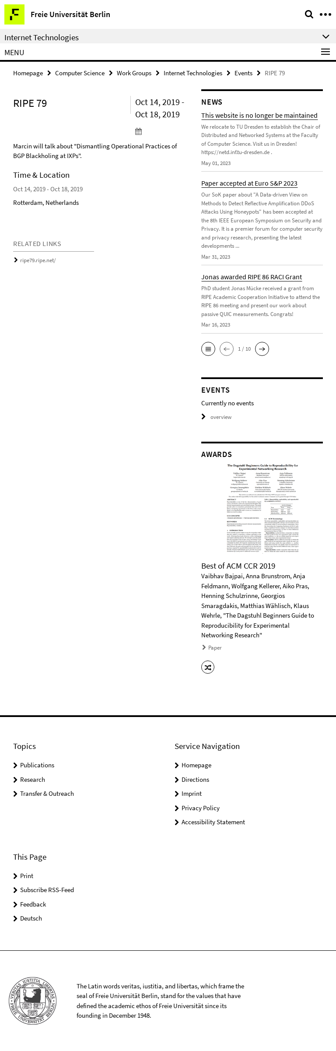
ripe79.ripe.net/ (38, 260)
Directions (195, 779)
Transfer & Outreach (47, 793)
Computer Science (80, 73)
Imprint (192, 793)
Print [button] (26, 876)
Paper (215, 647)
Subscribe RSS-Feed (47, 890)
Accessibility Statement (213, 822)
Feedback (33, 904)
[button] (208, 349)
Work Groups (134, 73)
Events (243, 73)
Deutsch (31, 918)
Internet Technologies (193, 73)
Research (32, 779)
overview (216, 417)
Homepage (28, 73)
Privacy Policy (201, 808)
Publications (37, 765)
